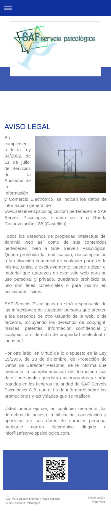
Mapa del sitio (50, 498)
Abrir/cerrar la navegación (55, 7)
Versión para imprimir (23, 498)
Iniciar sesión (96, 497)
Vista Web (98, 501)
